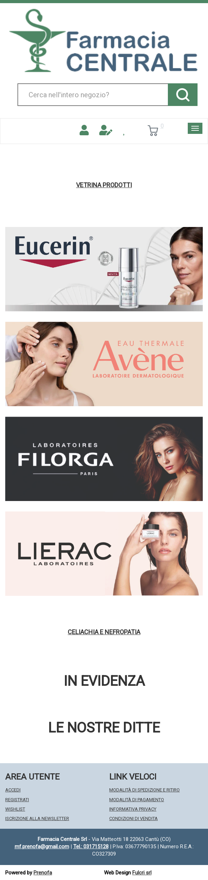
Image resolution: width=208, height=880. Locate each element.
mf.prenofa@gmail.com (42, 846)
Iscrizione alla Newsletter (37, 818)
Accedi (13, 789)
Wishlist (15, 809)
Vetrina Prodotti (104, 185)
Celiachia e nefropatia (104, 632)
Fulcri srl (141, 873)
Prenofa (43, 873)
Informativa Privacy (132, 809)
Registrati (17, 799)
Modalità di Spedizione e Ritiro (144, 789)
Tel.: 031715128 (91, 846)
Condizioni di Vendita (133, 818)
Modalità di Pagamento (136, 799)
